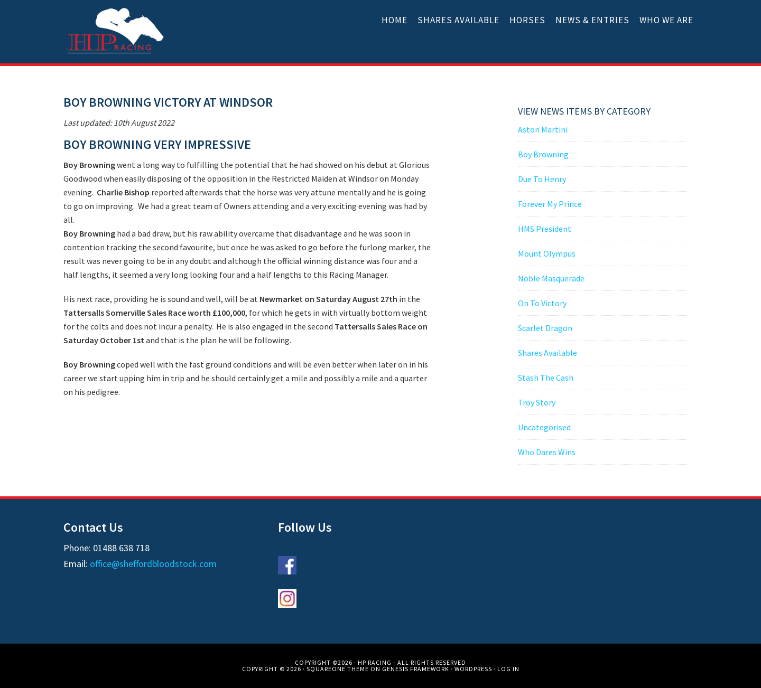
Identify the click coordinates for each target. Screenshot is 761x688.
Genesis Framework (415, 669)
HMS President (544, 228)
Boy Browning (543, 154)
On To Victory (542, 303)
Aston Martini (543, 129)
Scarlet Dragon (545, 328)
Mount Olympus (547, 253)
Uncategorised (544, 427)
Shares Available (547, 352)
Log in (508, 669)
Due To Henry (542, 179)
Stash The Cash (545, 377)
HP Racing (116, 31)
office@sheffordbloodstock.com (153, 564)
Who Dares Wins (547, 452)
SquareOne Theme (338, 669)
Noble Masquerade (551, 278)
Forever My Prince (550, 204)
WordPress (473, 669)
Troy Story (536, 402)
